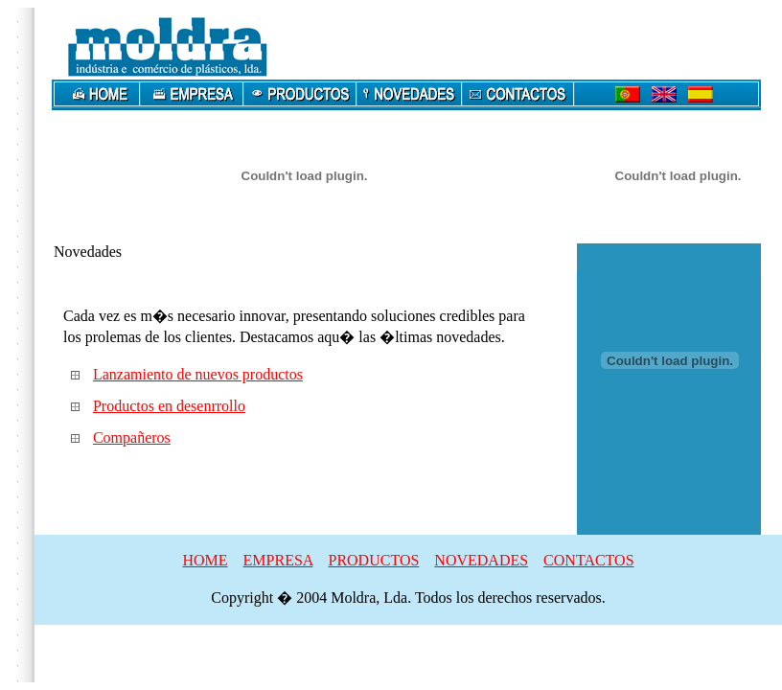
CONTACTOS (588, 560)
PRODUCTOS (373, 560)
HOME (204, 560)
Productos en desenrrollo (169, 406)
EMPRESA (278, 560)
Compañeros (132, 437)
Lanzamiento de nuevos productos (198, 374)
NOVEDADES (481, 560)
